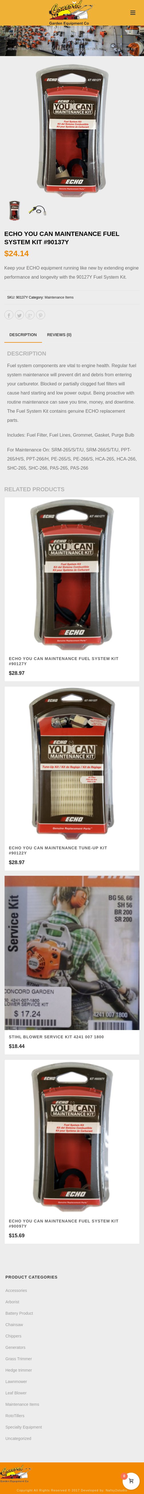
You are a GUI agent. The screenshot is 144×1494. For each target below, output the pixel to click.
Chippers (13, 1336)
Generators (15, 1347)
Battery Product (19, 1313)
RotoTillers (14, 1415)
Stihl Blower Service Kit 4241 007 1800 (56, 1037)
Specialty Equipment (23, 1427)
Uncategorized (18, 1438)
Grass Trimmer (18, 1359)
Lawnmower (16, 1381)
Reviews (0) (59, 334)
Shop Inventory (36, 49)
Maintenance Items (59, 297)
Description (23, 334)
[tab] (23, 334)
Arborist (12, 1302)
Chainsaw (14, 1324)
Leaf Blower (16, 1393)
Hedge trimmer (18, 1370)
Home (12, 49)
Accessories (16, 1290)
